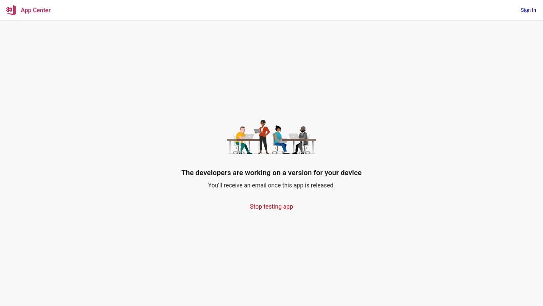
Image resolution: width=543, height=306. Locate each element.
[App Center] (28, 10)
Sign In (528, 10)
